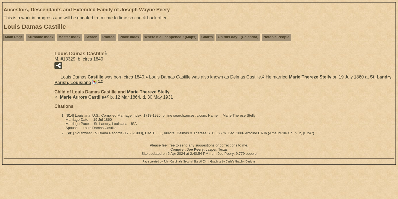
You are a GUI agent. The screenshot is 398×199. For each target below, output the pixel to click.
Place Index (129, 37)
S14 (70, 115)
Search (91, 37)
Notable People (276, 37)
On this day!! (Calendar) (238, 37)
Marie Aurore (82, 97)
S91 (70, 133)
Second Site (190, 161)
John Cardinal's (172, 161)
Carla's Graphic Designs (241, 161)
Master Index (69, 37)
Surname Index (40, 37)
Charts (207, 37)
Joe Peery (195, 149)
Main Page (14, 37)
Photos (108, 37)
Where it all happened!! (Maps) (170, 37)
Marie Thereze (310, 77)
